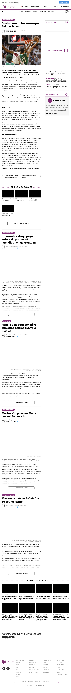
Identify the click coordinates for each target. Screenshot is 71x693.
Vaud (17, 668)
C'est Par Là (46, 668)
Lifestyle (42, 11)
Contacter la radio (34, 670)
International (19, 671)
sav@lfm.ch (58, 683)
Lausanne (18, 666)
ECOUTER (24, 6)
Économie (18, 673)
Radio (35, 11)
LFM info (45, 663)
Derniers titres (33, 666)
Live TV (55, 6)
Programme (35, 6)
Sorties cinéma (60, 664)
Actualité (19, 11)
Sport (17, 676)
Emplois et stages (34, 671)
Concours (51, 11)
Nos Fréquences (61, 670)
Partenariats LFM (33, 673)
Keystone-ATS (12, 31)
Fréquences (32, 668)
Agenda (58, 666)
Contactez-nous (13, 2)
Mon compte (64, 2)
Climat (17, 664)
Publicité (4, 2)
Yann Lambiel (46, 666)
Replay (45, 6)
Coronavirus (19, 663)
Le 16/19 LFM (46, 670)
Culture (18, 675)
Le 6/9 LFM (45, 664)
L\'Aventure (46, 673)
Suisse (17, 670)
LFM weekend (46, 671)
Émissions (28, 11)
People (58, 668)
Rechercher (65, 6)
